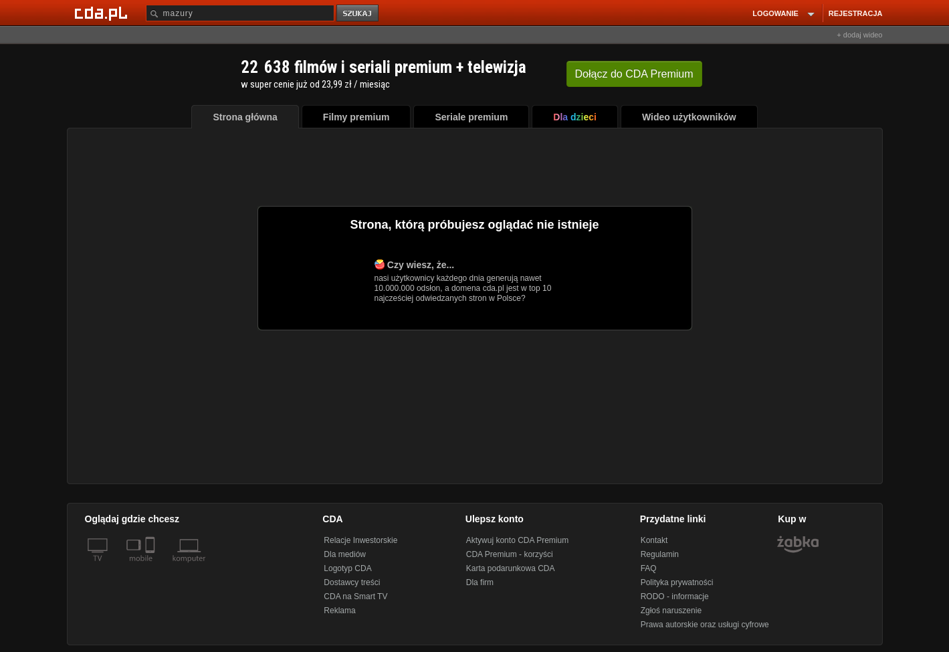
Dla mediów (345, 554)
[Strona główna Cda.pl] (103, 12)
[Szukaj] (240, 13)
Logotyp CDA (347, 568)
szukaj (358, 14)
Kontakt (654, 540)
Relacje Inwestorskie (360, 540)
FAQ (649, 568)
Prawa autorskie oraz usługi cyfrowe (705, 624)
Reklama (339, 610)
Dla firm (480, 582)
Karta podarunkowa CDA (510, 568)
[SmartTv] (151, 566)
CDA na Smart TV (355, 596)
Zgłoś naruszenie (671, 610)
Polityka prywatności (677, 582)
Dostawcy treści (352, 582)
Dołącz (634, 74)
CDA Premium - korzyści (509, 554)
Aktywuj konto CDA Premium (517, 540)
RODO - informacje (675, 596)
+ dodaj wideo (859, 35)
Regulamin (660, 554)
